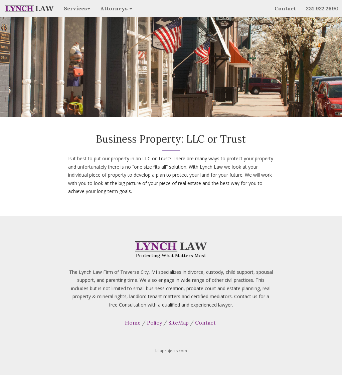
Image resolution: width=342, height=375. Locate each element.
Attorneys (116, 8)
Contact (285, 8)
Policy (154, 322)
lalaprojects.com (171, 351)
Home (133, 322)
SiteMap (178, 322)
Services (77, 8)
